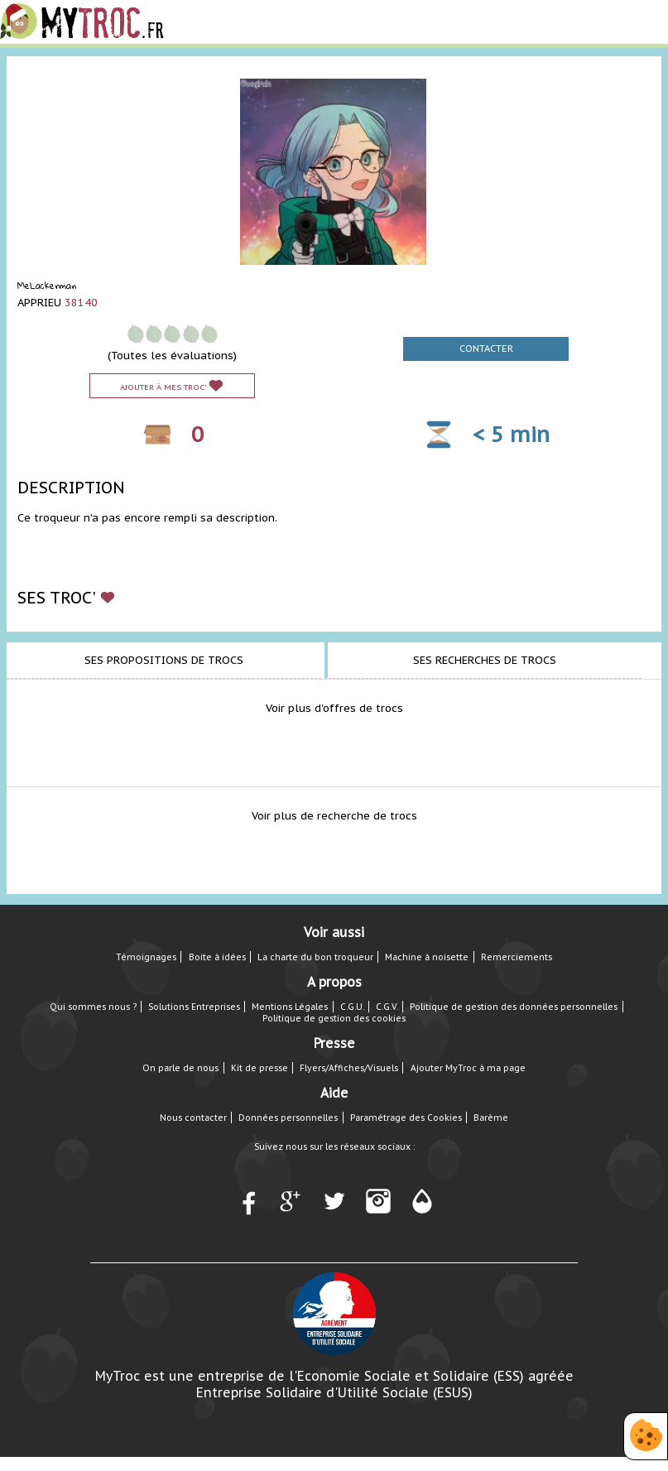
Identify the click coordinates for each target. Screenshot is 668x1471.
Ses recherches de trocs (484, 660)
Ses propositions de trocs (163, 660)
